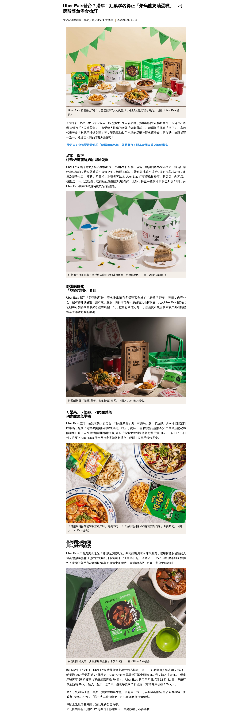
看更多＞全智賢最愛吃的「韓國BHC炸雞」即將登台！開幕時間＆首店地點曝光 (117, 145)
